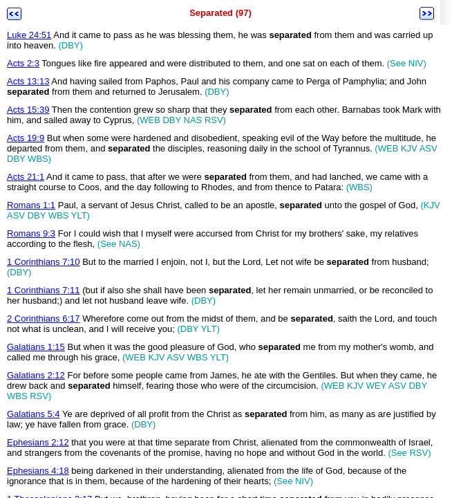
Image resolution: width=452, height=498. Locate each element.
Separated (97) (220, 13)
